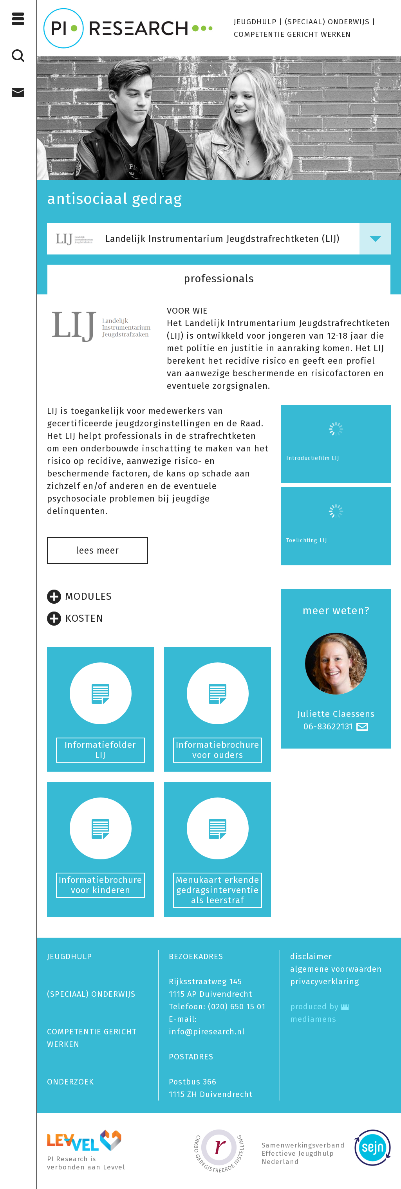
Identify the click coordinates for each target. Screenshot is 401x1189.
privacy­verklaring (324, 981)
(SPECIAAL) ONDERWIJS (327, 21)
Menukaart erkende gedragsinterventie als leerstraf (217, 890)
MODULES (79, 597)
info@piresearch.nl (207, 1031)
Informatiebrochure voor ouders (217, 750)
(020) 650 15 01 (237, 1006)
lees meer (97, 550)
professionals (219, 278)
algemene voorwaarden (336, 969)
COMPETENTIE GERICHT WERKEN (292, 34)
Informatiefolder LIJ (100, 750)
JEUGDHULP (255, 21)
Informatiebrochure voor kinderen (100, 885)
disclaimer (311, 956)
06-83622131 (328, 726)
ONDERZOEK (70, 1081)
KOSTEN (75, 619)
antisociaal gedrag (114, 199)
